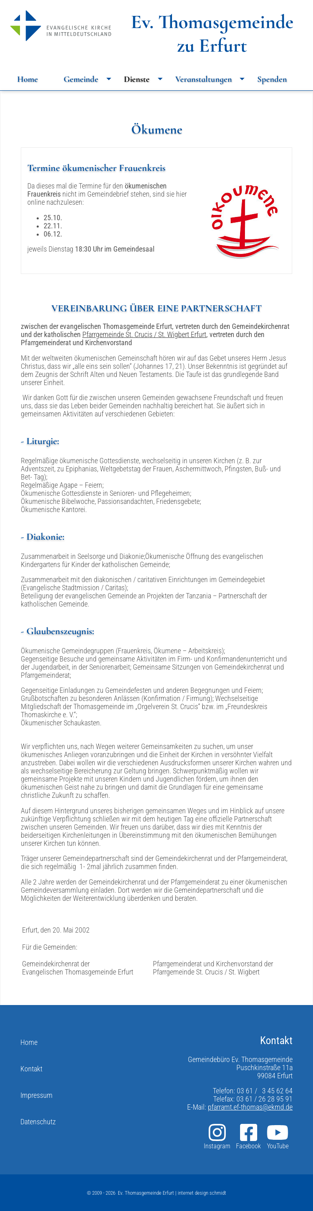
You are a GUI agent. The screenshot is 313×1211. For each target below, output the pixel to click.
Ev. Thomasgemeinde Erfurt (146, 1193)
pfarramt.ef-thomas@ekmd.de (250, 1107)
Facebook (248, 1136)
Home (27, 79)
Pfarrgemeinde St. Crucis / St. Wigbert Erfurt (144, 335)
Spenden (272, 79)
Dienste (145, 79)
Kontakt (31, 1069)
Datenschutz (38, 1122)
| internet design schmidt (200, 1193)
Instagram (217, 1136)
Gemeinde (89, 79)
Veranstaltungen (212, 79)
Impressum (36, 1095)
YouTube (278, 1136)
